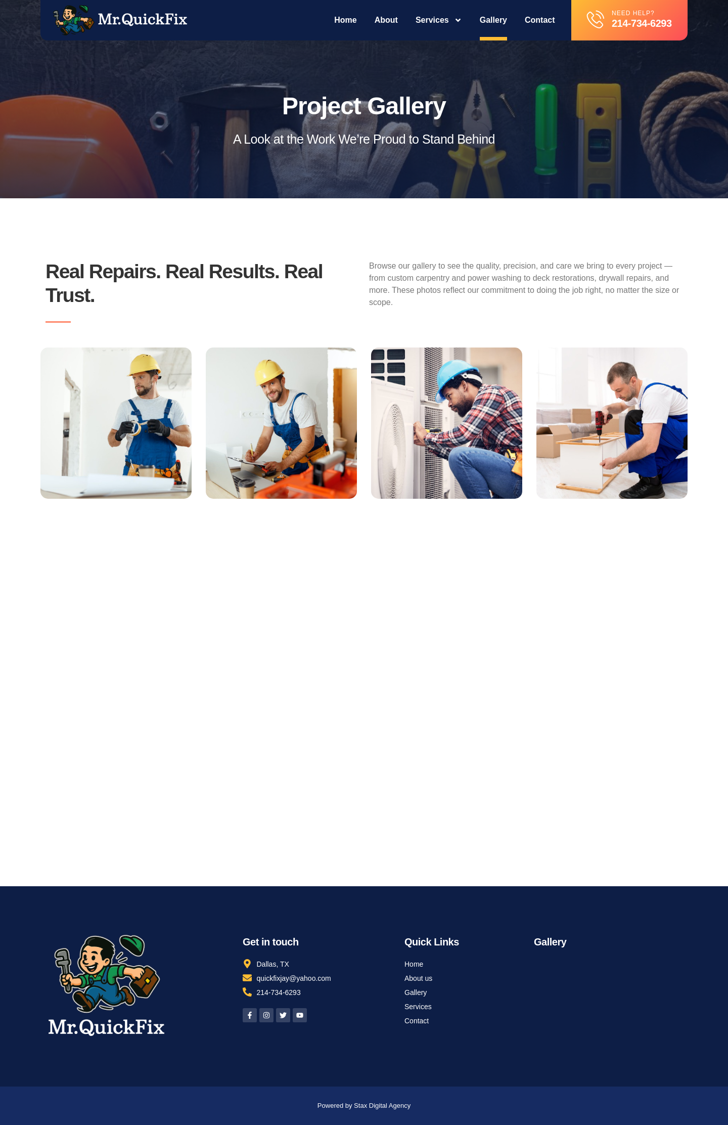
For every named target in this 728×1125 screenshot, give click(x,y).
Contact (540, 20)
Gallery (493, 20)
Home (345, 20)
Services (439, 20)
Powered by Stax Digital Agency (364, 1105)
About (386, 20)
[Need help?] (596, 19)
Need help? (633, 13)
